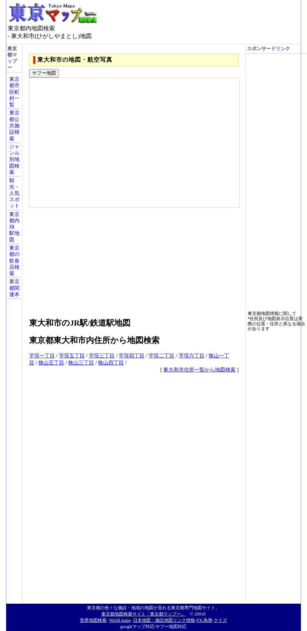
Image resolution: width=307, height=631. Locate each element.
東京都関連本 (14, 287)
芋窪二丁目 (161, 356)
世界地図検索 (93, 620)
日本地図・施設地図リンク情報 (164, 620)
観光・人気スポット (14, 193)
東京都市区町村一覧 (14, 91)
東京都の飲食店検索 (14, 260)
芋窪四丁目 (131, 356)
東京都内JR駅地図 (14, 227)
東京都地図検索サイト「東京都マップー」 (143, 614)
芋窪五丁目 (72, 356)
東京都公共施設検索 (14, 125)
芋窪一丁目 (42, 356)
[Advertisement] (134, 259)
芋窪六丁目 (192, 356)
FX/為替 (204, 620)
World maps (119, 620)
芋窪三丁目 (102, 356)
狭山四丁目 (111, 363)
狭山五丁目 (51, 363)
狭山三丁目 (81, 363)
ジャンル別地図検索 (14, 159)
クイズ (220, 620)
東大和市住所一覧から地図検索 (199, 370)
